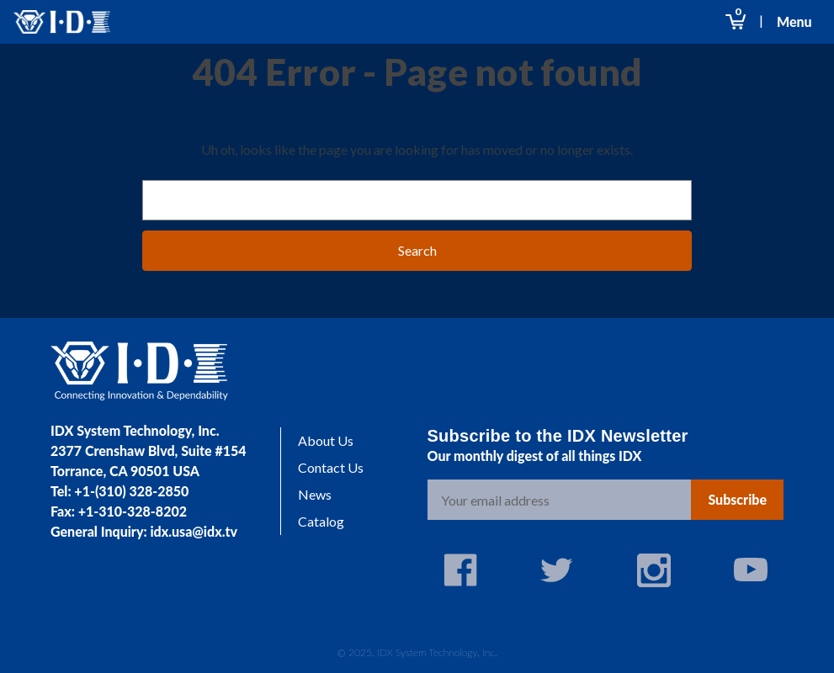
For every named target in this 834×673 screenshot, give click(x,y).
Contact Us (331, 467)
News (315, 494)
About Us (325, 440)
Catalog (321, 521)
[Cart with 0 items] (735, 22)
